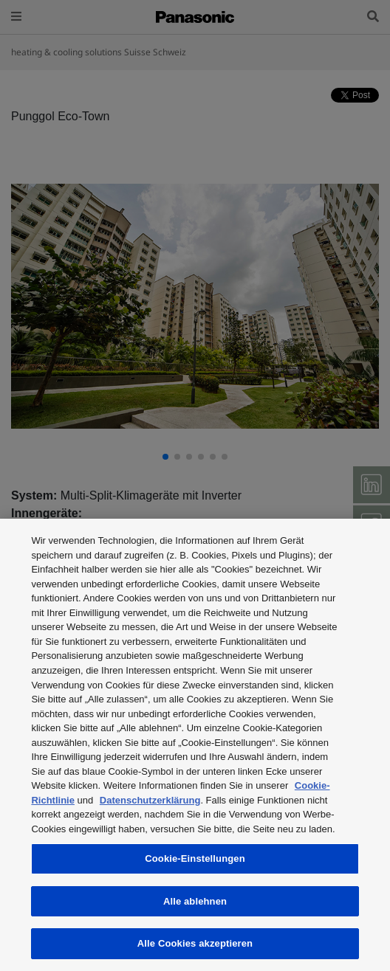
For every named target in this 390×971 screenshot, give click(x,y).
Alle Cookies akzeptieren (195, 943)
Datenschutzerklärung (150, 800)
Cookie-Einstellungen (195, 858)
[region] (195, 745)
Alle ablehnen (195, 901)
